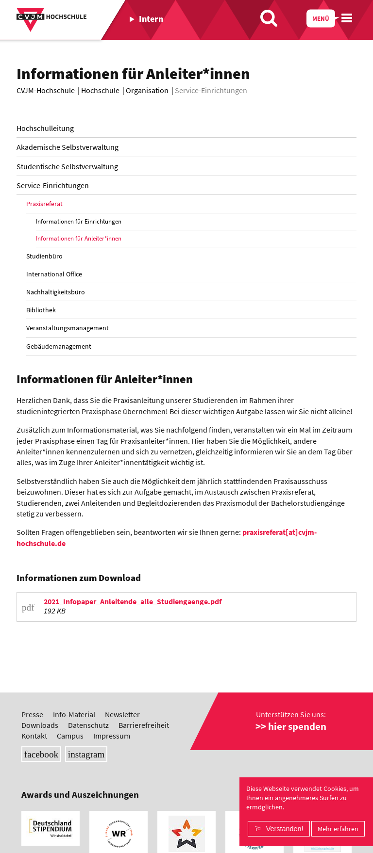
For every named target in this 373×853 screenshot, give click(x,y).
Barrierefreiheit (144, 725)
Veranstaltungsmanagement (67, 327)
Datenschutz (88, 725)
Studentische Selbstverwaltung (67, 166)
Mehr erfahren (338, 828)
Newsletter (122, 714)
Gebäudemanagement (58, 346)
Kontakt (34, 735)
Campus (70, 735)
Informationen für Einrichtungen (78, 221)
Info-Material (74, 714)
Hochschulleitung (45, 128)
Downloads (39, 725)
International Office (54, 274)
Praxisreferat (44, 203)
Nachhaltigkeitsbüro (55, 292)
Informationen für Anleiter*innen (78, 238)
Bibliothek (41, 310)
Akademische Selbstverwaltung (68, 147)
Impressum (111, 735)
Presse (32, 714)
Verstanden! (285, 829)
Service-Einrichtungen (53, 185)
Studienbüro (44, 256)
